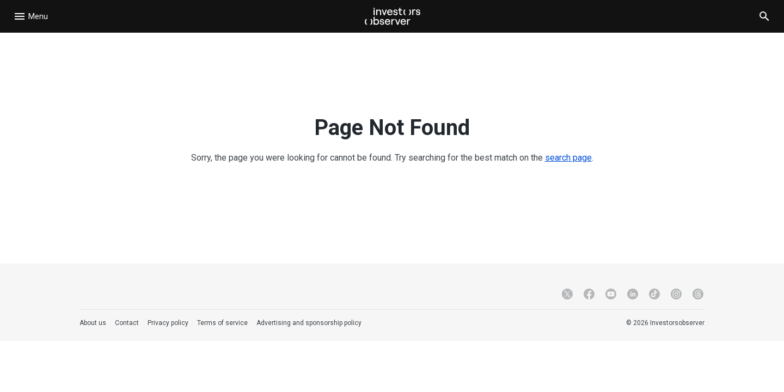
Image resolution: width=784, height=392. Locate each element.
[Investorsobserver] (392, 16)
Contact (127, 323)
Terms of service (222, 323)
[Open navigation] (33, 16)
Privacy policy (168, 323)
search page (568, 157)
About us (92, 323)
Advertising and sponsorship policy (309, 323)
